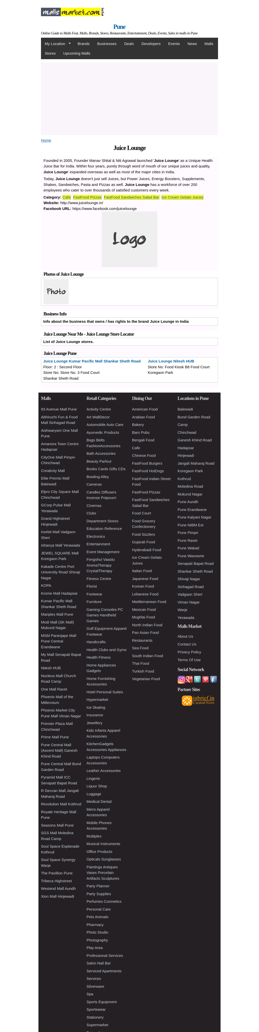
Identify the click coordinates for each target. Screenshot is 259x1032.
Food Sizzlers (143, 534)
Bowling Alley (98, 477)
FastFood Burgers (147, 463)
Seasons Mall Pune (57, 825)
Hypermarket (97, 699)
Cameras (94, 484)
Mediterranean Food (149, 601)
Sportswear (96, 1009)
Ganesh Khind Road (195, 440)
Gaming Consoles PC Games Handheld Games (105, 615)
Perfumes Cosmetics (104, 901)
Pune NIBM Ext (191, 525)
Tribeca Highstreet (56, 881)
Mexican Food (144, 609)
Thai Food (140, 663)
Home (46, 140)
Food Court (141, 513)
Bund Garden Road (194, 417)
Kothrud (184, 479)
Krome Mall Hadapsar (59, 593)
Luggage (94, 794)
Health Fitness (99, 657)
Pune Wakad (188, 548)
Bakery (138, 424)
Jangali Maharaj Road (196, 463)
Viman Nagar (189, 602)
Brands (84, 43)
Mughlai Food (143, 617)
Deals (129, 43)
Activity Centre (99, 409)
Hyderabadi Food (146, 550)
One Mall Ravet (54, 689)
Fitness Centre (99, 578)
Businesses (107, 43)
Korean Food (143, 586)
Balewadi (185, 409)
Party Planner (98, 886)
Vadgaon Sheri (190, 594)
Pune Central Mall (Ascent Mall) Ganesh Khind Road (59, 750)
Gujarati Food (143, 542)
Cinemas (94, 505)
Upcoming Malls (76, 53)
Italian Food (142, 571)
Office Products (99, 851)
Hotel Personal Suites (105, 692)
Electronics (96, 536)
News (192, 43)
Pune (119, 26)
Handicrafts (96, 642)
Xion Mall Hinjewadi (57, 896)
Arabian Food (143, 417)
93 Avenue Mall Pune (59, 409)
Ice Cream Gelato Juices (182, 197)
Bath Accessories (101, 453)
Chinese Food (144, 455)
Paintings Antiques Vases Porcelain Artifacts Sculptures (103, 872)
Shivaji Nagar (189, 579)
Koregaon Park (190, 471)
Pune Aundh (188, 502)
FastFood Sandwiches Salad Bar (131, 197)
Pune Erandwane (192, 509)
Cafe (66, 197)
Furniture (94, 601)
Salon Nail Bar (99, 963)
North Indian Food (147, 625)
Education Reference (104, 528)
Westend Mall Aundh (58, 888)
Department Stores (102, 521)
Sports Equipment (102, 1002)
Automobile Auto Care (105, 424)
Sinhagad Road (191, 587)
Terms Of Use (189, 660)
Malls (208, 43)
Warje (182, 610)
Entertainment (98, 544)
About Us (185, 636)
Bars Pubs (140, 432)
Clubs (91, 513)
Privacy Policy (189, 652)
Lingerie (93, 778)
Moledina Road (190, 486)
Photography (97, 940)
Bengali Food (143, 440)
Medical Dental (99, 801)
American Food (145, 409)
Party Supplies (99, 894)
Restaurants (142, 640)
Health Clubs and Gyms (106, 650)
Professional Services (105, 955)
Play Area (95, 947)
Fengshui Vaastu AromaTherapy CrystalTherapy (101, 565)
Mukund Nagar (190, 494)
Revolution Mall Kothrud (61, 804)
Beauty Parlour (99, 461)
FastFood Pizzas (87, 197)
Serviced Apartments (104, 971)
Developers (151, 43)
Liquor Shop (97, 786)
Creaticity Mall (53, 470)
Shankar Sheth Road (195, 571)
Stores (50, 53)
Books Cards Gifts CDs (106, 469)
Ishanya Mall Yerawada (60, 545)
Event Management (103, 552)
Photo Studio (97, 932)
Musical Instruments (103, 844)
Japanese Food (145, 578)
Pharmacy (95, 924)
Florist (92, 586)
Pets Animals (98, 917)
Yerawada (186, 617)
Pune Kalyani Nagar (194, 517)
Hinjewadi (186, 455)
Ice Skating (96, 707)
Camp (183, 424)
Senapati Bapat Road (196, 563)
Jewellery (94, 723)
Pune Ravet (187, 540)
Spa (90, 994)
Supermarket (97, 1025)
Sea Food (140, 648)
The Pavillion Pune (57, 873)
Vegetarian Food (146, 679)
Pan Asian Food (145, 632)
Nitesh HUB (51, 668)
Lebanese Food (145, 594)
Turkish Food (143, 671)
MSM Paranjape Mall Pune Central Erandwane (58, 641)
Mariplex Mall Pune (57, 614)
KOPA (46, 585)
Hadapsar (186, 448)
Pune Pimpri (188, 532)
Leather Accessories (104, 770)
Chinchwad (187, 432)
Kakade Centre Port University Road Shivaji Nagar (60, 572)
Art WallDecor (98, 417)
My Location (56, 43)
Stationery (95, 1017)
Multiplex (94, 836)
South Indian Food (147, 656)
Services (94, 978)
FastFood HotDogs (148, 471)
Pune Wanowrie (191, 556)
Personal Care (99, 909)
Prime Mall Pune (55, 737)
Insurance (95, 715)
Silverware (95, 986)
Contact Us (187, 644)
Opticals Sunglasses (104, 859)
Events (174, 43)
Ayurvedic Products (103, 432)
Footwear (94, 594)
